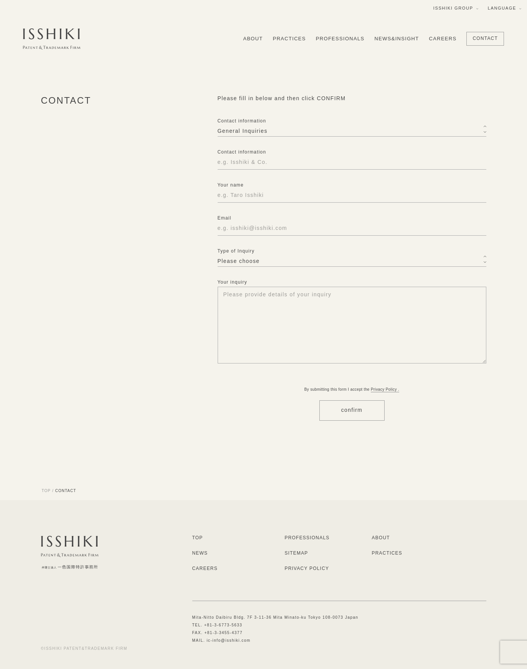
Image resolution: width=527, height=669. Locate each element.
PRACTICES (289, 38)
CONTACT (485, 38)
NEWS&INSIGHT (397, 38)
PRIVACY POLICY (307, 568)
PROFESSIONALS (340, 38)
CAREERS (443, 38)
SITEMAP (296, 553)
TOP (46, 491)
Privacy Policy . (385, 389)
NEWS (200, 553)
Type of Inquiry (236, 251)
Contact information (242, 121)
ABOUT (253, 38)
